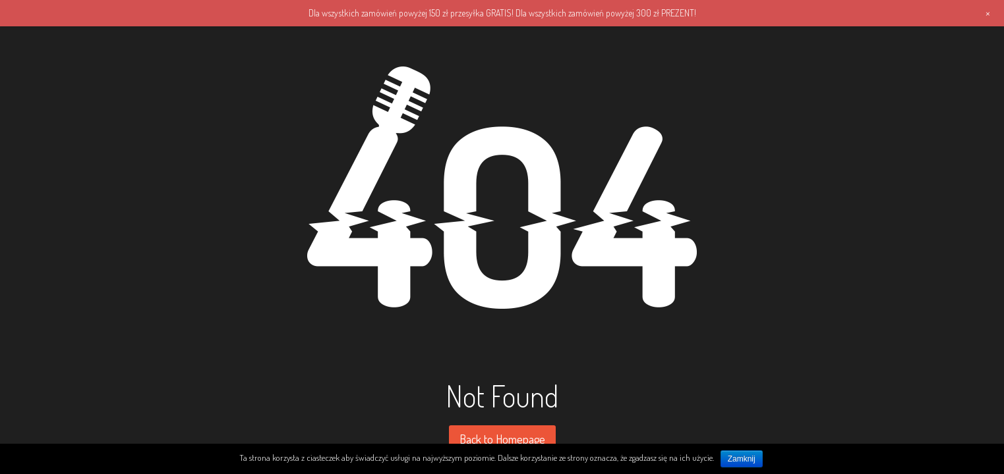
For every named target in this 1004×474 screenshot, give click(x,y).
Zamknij (741, 458)
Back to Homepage (502, 439)
